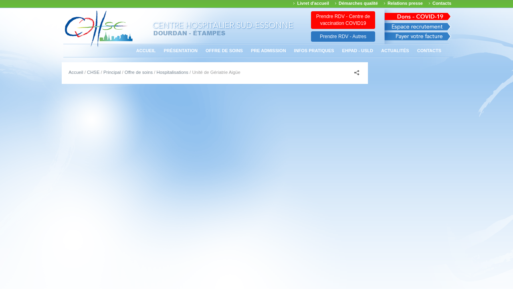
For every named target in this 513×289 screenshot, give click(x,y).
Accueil (146, 50)
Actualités (395, 50)
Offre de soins (224, 50)
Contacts (441, 3)
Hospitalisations (172, 72)
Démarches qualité (358, 3)
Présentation (181, 50)
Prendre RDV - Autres (343, 36)
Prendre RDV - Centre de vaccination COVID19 (343, 20)
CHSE (93, 72)
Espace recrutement (417, 27)
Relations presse (405, 3)
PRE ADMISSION (268, 50)
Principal (112, 72)
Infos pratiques (314, 50)
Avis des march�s (417, 15)
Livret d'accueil (313, 3)
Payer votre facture (417, 38)
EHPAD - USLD (357, 50)
